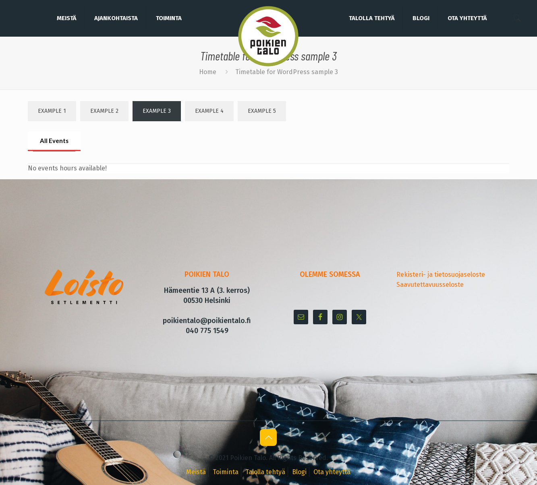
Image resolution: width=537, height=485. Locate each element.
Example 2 (104, 111)
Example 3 (157, 111)
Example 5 (262, 111)
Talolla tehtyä (265, 472)
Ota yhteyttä (331, 472)
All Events (54, 140)
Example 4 (209, 111)
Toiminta (225, 472)
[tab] (54, 141)
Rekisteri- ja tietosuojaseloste (440, 274)
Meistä (196, 472)
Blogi (299, 472)
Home (207, 72)
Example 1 (52, 111)
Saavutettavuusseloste (430, 284)
